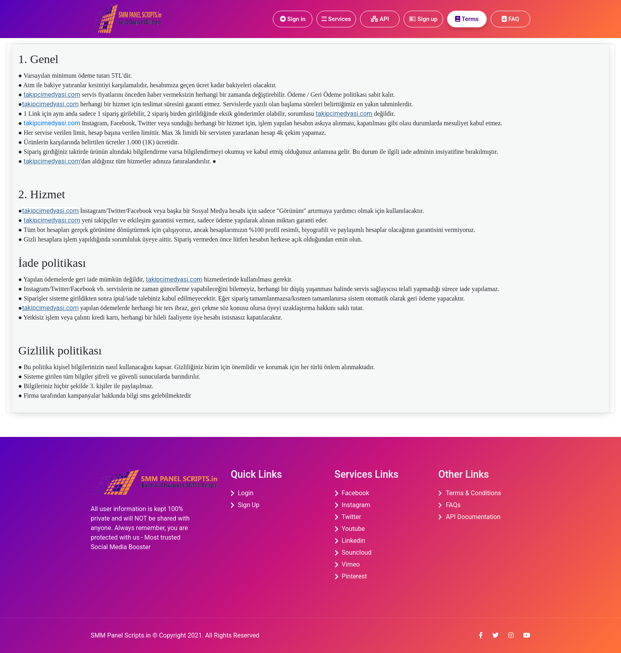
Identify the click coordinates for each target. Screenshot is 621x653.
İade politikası (52, 262)
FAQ (510, 19)
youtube (353, 528)
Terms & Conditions (473, 493)
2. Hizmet (41, 194)
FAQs (453, 505)
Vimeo (351, 564)
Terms (466, 19)
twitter (351, 517)
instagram (356, 505)
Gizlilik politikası (60, 350)
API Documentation (473, 517)
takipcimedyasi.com (52, 94)
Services (336, 19)
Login (245, 493)
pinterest (354, 576)
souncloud (357, 552)
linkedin (354, 540)
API (380, 19)
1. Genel (38, 58)
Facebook (355, 493)
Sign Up (248, 505)
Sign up (423, 19)
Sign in (293, 19)
